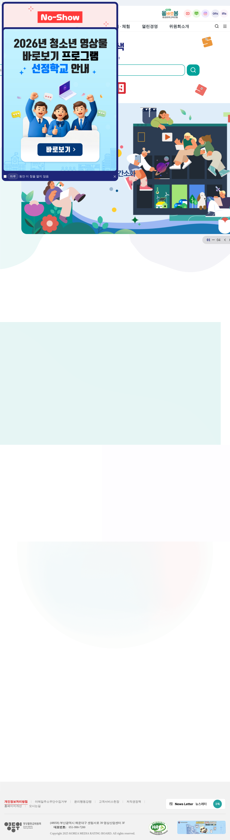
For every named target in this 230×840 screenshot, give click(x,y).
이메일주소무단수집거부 (51, 801)
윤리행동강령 (83, 801)
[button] (211, 70)
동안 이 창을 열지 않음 (34, 176)
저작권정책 (134, 801)
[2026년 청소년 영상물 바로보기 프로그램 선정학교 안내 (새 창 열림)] (60, 100)
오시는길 (35, 806)
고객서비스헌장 (109, 801)
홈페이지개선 (13, 806)
